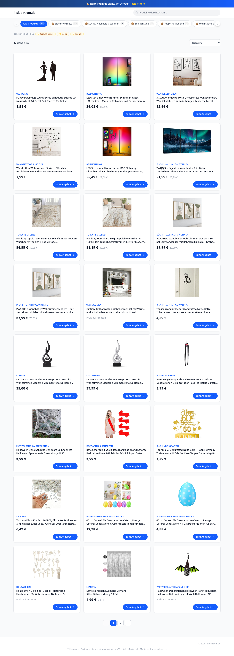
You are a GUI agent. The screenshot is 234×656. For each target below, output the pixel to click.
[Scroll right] (217, 23)
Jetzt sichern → (139, 3)
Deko (63, 34)
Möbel (77, 34)
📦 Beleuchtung (142, 23)
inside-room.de (24, 12)
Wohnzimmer (45, 34)
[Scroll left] (16, 23)
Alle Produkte (34, 23)
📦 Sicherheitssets (64, 23)
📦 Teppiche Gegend (175, 23)
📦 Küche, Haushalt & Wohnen (104, 23)
